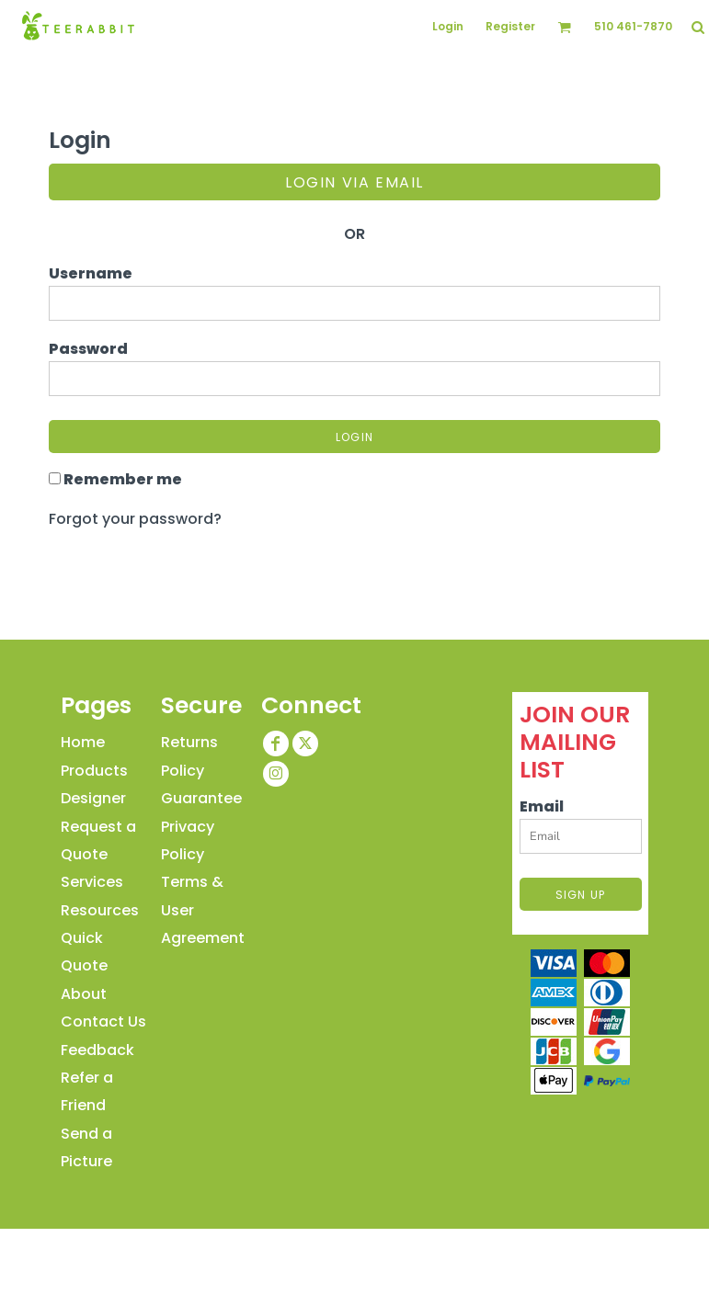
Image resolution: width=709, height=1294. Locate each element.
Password (88, 348)
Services (92, 881)
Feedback (97, 1050)
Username (90, 273)
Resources (100, 910)
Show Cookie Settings (355, 1246)
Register (510, 26)
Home (83, 742)
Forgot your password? (135, 518)
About (84, 994)
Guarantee (201, 798)
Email (542, 806)
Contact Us (103, 1021)
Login (447, 26)
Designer (93, 798)
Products (94, 770)
